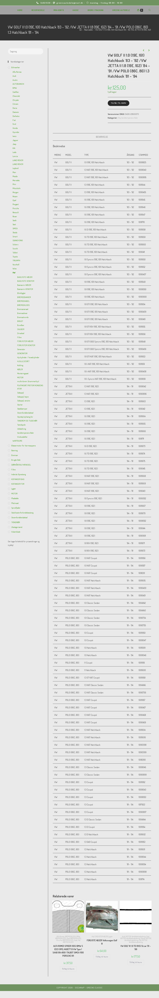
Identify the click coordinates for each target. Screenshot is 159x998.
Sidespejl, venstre (23, 400)
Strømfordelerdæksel (25, 412)
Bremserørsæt (22, 309)
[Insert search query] (25, 51)
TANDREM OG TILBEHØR (27, 420)
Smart (15, 236)
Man (14, 172)
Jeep (14, 144)
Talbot (15, 252)
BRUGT (20, 321)
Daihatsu (16, 116)
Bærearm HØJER (24, 285)
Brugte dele (15, 460)
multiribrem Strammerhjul (28, 381)
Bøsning (14, 450)
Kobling (20, 365)
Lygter (110, 936)
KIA (14, 148)
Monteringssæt (22, 373)
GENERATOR (22, 353)
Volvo (15, 268)
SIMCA (15, 228)
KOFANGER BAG (17, 479)
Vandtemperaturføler (129, 118)
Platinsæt (15, 503)
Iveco (14, 136)
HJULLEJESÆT (23, 361)
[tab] (101, 136)
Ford (14, 124)
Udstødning (21, 429)
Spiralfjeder (15, 508)
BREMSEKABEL (23, 301)
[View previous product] (143, 50)
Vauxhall (16, 264)
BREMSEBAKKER (24, 297)
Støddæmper (22, 408)
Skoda (143, 938)
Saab (75, 940)
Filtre (19, 337)
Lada (14, 152)
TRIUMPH (16, 260)
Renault (16, 212)
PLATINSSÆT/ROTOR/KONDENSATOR (30, 387)
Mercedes (16, 180)
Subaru (15, 244)
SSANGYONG (18, 240)
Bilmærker (15, 67)
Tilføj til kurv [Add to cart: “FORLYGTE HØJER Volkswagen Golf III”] (102, 957)
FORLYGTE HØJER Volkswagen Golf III (102, 942)
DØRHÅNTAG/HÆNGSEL (21, 464)
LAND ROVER (18, 160)
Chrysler (16, 100)
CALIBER (20, 329)
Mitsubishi (16, 188)
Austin (15, 80)
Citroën (15, 104)
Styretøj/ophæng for (25, 417)
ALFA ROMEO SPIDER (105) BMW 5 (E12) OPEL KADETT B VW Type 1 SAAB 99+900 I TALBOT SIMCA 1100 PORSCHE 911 (68, 951)
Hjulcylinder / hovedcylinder (28, 357)
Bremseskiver (22, 313)
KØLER (20, 369)
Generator (21, 349)
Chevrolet (16, 96)
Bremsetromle (22, 317)
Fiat (14, 120)
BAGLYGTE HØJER (24, 277)
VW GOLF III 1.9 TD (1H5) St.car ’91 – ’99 (135, 948)
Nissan (15, 196)
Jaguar (15, 140)
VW (119, 118)
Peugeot (16, 204)
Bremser (14, 455)
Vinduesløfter (22, 437)
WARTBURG (17, 440)
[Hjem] (81, 29)
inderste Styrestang (18, 474)
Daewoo (16, 112)
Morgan (15, 192)
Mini (14, 184)
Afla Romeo (60, 936)
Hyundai (16, 132)
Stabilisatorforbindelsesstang (22, 512)
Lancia (15, 156)
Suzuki (15, 248)
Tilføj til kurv (118, 103)
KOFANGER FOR (17, 484)
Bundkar (20, 325)
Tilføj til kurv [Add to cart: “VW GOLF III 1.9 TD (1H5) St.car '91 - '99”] (135, 962)
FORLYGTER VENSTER (26, 345)
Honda (15, 128)
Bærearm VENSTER (25, 289)
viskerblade (15, 532)
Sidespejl (20, 392)
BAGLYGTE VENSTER (25, 281)
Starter (20, 404)
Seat (147, 936)
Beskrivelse (102, 137)
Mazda (15, 176)
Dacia (15, 108)
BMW (78, 936)
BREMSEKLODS (70, 936)
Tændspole (21, 424)
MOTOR (128, 936)
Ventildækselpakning (138, 936)
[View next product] (149, 50)
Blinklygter (21, 293)
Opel (68, 938)
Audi (123, 936)
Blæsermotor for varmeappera (23, 445)
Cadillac (16, 92)
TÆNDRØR (15, 522)
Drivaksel (20, 333)
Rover (15, 216)
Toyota (15, 256)
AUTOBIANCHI (18, 84)
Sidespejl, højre (23, 396)
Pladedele (14, 498)
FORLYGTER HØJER (101, 936)
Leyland (15, 168)
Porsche (59, 940)
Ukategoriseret (16, 527)
